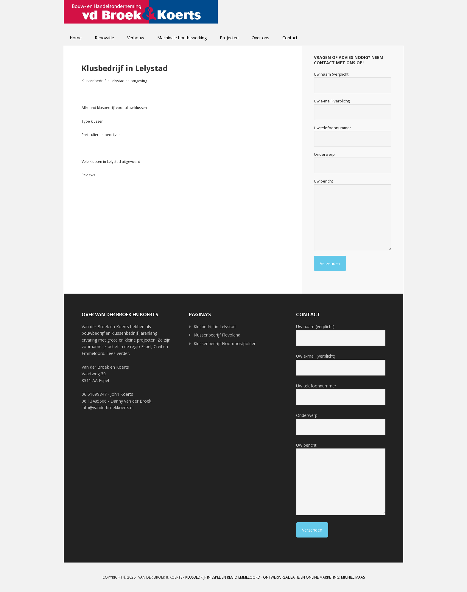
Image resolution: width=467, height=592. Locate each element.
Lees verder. (118, 353)
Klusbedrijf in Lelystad (215, 326)
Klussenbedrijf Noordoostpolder (225, 343)
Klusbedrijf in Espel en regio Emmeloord (222, 577)
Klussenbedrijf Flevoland (217, 335)
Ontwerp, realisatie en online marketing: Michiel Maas (314, 577)
